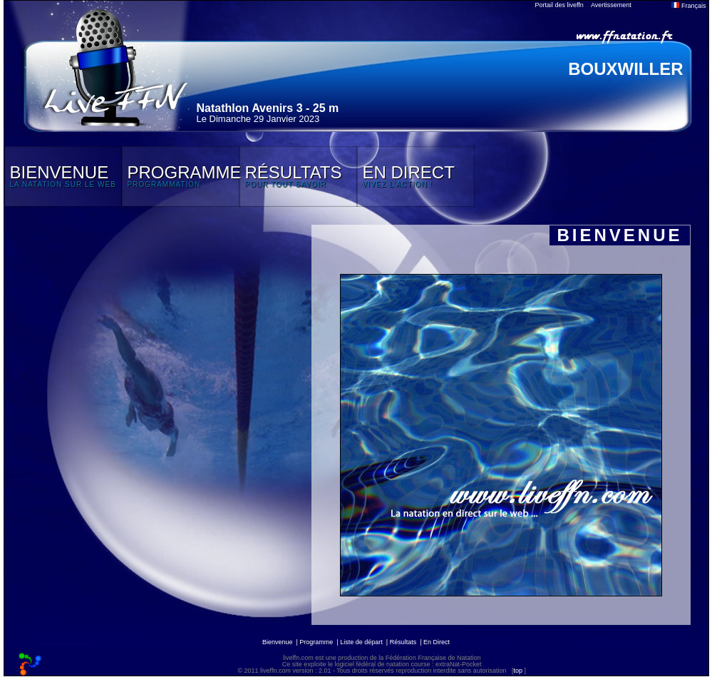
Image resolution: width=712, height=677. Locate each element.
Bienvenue (277, 642)
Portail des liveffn (559, 5)
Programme (316, 642)
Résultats (403, 642)
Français (688, 5)
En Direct (436, 642)
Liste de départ (361, 642)
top (517, 670)
